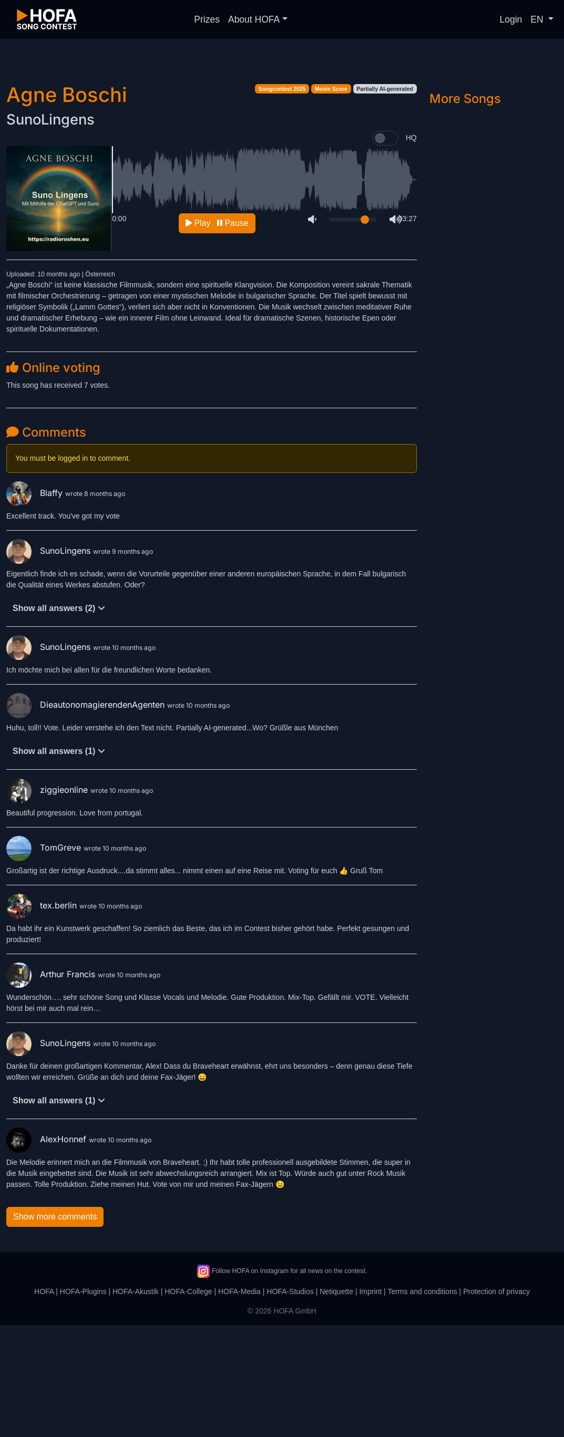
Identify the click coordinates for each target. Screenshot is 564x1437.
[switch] (385, 250)
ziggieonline (48, 901)
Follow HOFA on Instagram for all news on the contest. (282, 1383)
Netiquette (336, 1403)
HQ (411, 249)
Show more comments (55, 1328)
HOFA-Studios (289, 1403)
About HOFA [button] (254, 19)
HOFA (44, 1403)
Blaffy (35, 604)
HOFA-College (188, 1403)
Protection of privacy (496, 1403)
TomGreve (45, 959)
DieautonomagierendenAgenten (86, 816)
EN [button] (538, 19)
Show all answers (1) (59, 863)
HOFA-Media (239, 1403)
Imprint (370, 1403)
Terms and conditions (422, 1403)
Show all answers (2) (59, 720)
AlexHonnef (47, 1251)
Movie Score (331, 201)
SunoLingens (50, 231)
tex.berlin (42, 1017)
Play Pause (217, 334)
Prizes (207, 19)
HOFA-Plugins (83, 1403)
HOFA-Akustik (135, 1403)
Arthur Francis (52, 1086)
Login (511, 19)
